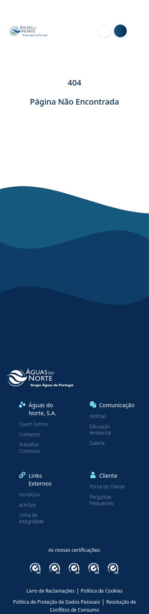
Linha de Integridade (31, 518)
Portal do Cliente (107, 487)
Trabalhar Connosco (30, 448)
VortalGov (29, 495)
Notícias (98, 416)
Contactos (30, 434)
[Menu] (139, 31)
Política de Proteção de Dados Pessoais (56, 602)
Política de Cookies (101, 590)
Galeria (97, 443)
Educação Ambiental (100, 429)
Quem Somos (33, 424)
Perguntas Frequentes (102, 500)
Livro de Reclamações (50, 590)
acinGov (27, 505)
